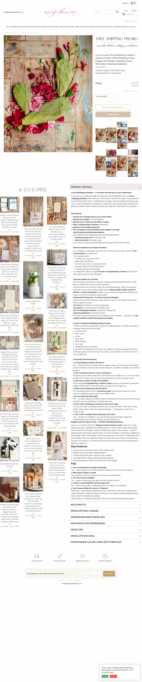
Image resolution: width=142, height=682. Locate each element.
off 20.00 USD (5, 231)
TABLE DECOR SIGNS (67, 27)
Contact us (132, 27)
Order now (113, 114)
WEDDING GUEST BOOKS (49, 27)
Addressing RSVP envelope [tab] (88, 517)
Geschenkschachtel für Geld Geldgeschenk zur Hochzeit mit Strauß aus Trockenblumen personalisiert (57, 362)
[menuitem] (7, 27)
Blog (125, 21)
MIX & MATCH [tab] (78, 504)
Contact (70, 580)
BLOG (111, 27)
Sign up (134, 10)
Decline (113, 676)
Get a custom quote (113, 107)
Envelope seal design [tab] (85, 511)
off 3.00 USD (5, 525)
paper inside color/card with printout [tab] (96, 542)
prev (7, 110)
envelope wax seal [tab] (83, 536)
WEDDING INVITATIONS (19, 27)
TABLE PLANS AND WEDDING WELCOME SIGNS (91, 27)
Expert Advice (133, 21)
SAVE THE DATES (34, 27)
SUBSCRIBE (109, 573)
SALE (7, 27)
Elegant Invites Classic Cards (29, 32)
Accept (105, 676)
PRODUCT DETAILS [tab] (81, 187)
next (88, 110)
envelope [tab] (77, 529)
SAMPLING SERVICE (120, 27)
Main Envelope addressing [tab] (88, 523)
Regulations (78, 580)
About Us (63, 580)
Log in (126, 10)
